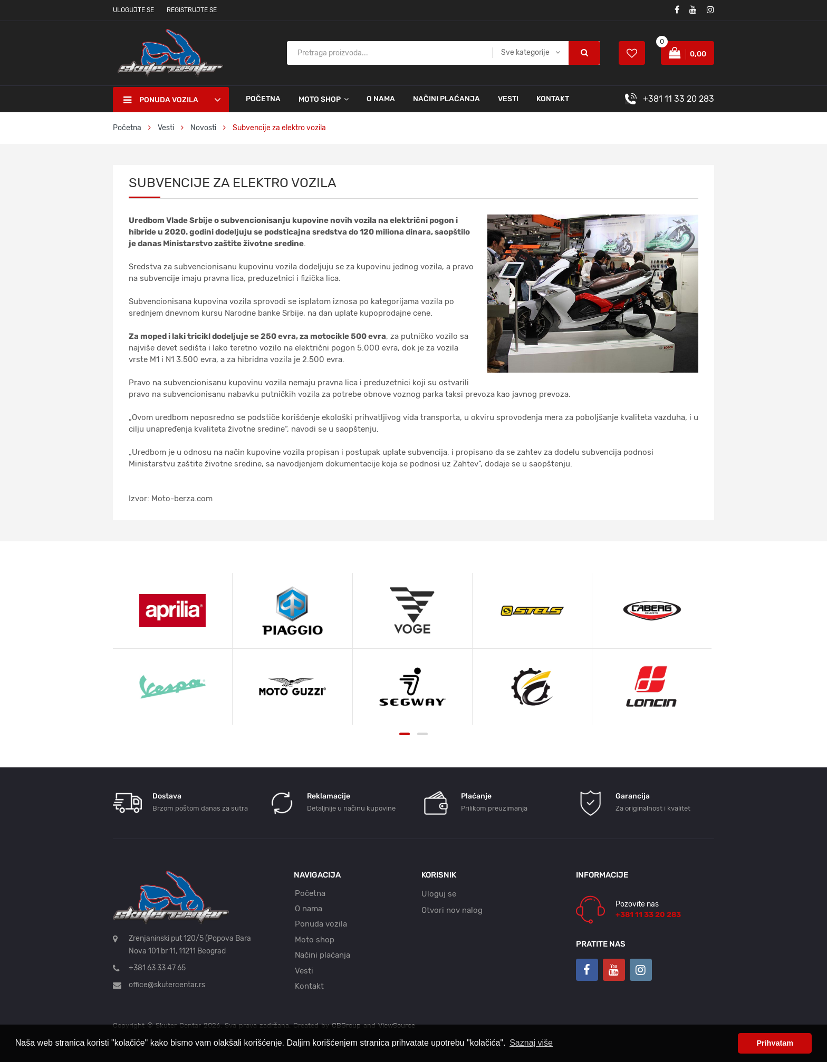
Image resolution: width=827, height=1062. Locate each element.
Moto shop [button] (320, 99)
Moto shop (314, 939)
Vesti (508, 98)
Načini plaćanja (446, 98)
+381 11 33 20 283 (678, 99)
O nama (381, 98)
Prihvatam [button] (774, 1043)
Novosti (203, 127)
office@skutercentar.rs (167, 984)
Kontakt (552, 98)
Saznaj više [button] (531, 1042)
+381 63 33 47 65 (157, 967)
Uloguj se (438, 894)
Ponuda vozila (321, 924)
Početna (263, 98)
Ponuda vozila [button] (160, 100)
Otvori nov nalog (452, 910)
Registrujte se (192, 10)
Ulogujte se (133, 10)
